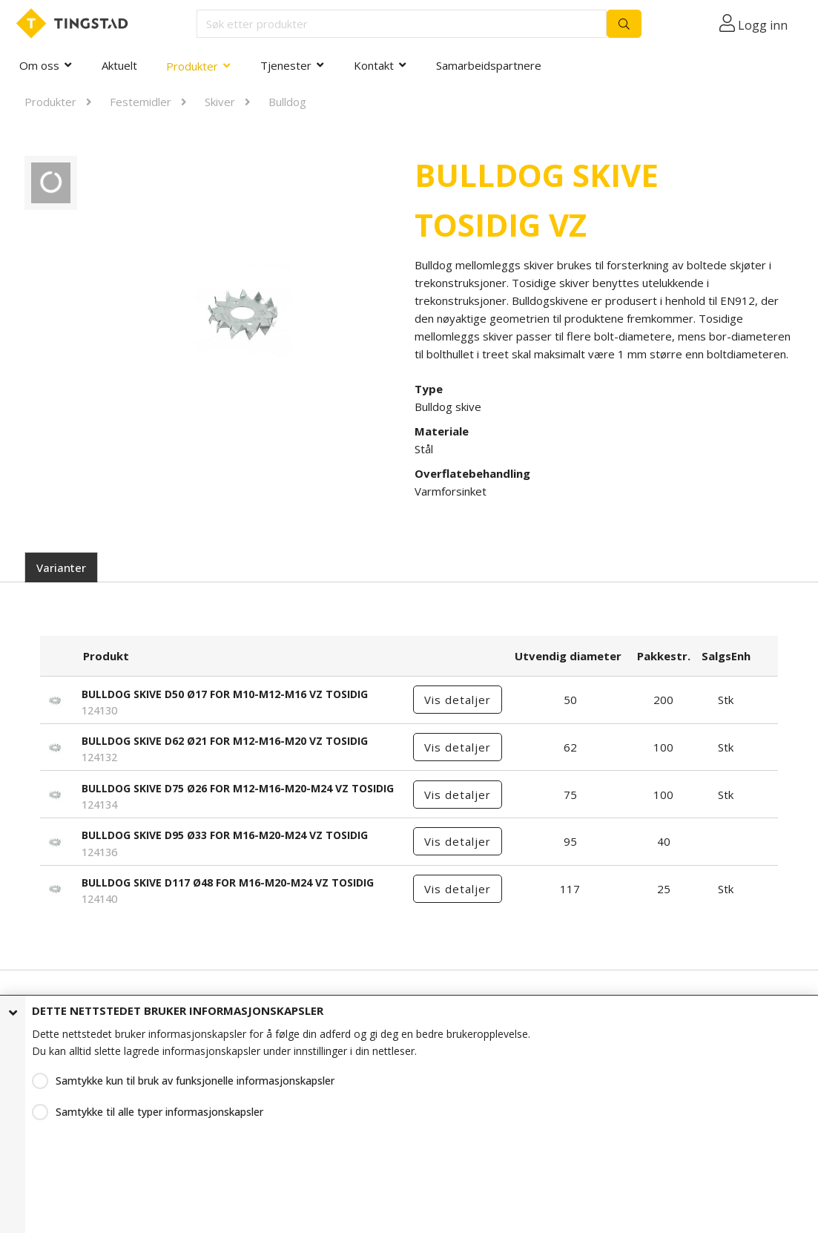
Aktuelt (119, 65)
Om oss (39, 65)
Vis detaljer (457, 699)
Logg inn (763, 25)
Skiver (220, 101)
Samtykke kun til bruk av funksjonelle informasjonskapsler (195, 1080)
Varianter (61, 567)
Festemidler (140, 101)
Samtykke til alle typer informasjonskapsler (159, 1112)
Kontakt (374, 65)
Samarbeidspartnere (488, 65)
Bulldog (287, 101)
